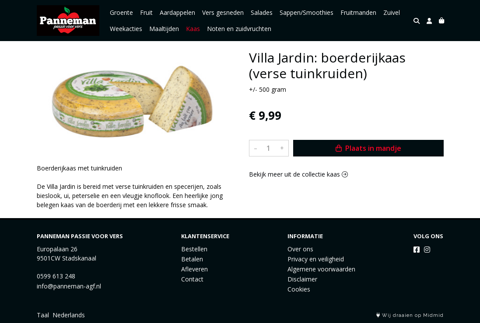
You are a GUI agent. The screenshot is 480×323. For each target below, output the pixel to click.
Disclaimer (302, 279)
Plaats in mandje (368, 148)
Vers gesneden (223, 12)
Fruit (146, 12)
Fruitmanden (358, 12)
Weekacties (126, 28)
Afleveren (194, 269)
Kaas (193, 28)
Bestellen (194, 249)
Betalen (192, 259)
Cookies (298, 289)
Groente (121, 12)
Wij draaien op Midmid (410, 315)
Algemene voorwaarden (321, 269)
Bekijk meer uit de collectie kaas (298, 174)
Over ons (300, 249)
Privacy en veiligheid (315, 259)
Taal (43, 315)
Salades (262, 12)
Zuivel (391, 12)
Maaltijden (164, 28)
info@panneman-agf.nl (69, 286)
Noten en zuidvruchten (239, 28)
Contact (192, 279)
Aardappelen (177, 12)
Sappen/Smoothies (306, 12)
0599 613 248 (56, 276)
